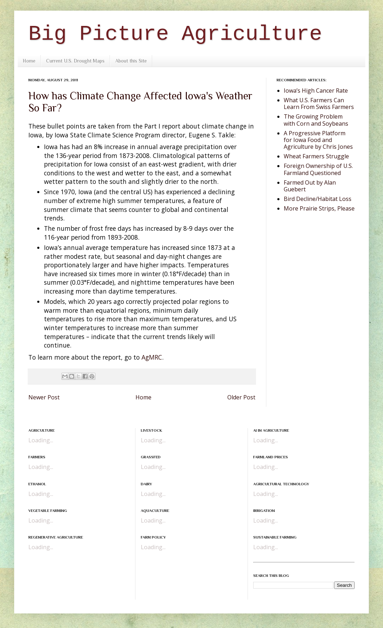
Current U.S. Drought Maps (75, 61)
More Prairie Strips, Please (319, 208)
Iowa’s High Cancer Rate (316, 90)
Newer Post (44, 397)
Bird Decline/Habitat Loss (317, 199)
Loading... (40, 440)
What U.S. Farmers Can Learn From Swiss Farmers (319, 103)
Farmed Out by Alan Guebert (310, 186)
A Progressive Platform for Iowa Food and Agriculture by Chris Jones (318, 140)
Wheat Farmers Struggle (316, 156)
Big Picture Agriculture (175, 34)
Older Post (241, 397)
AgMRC (151, 357)
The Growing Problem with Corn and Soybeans (316, 120)
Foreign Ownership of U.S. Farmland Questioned (318, 169)
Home (29, 61)
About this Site (131, 61)
